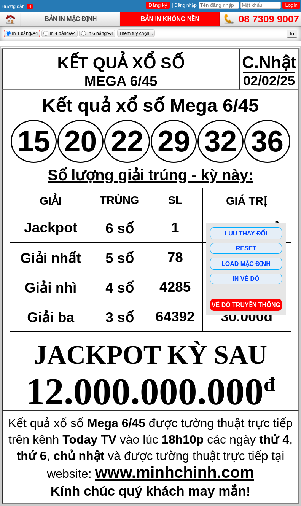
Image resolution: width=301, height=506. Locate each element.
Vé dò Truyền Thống (246, 305)
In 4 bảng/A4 (59, 33)
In (292, 34)
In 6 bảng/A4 (97, 33)
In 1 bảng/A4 (22, 33)
